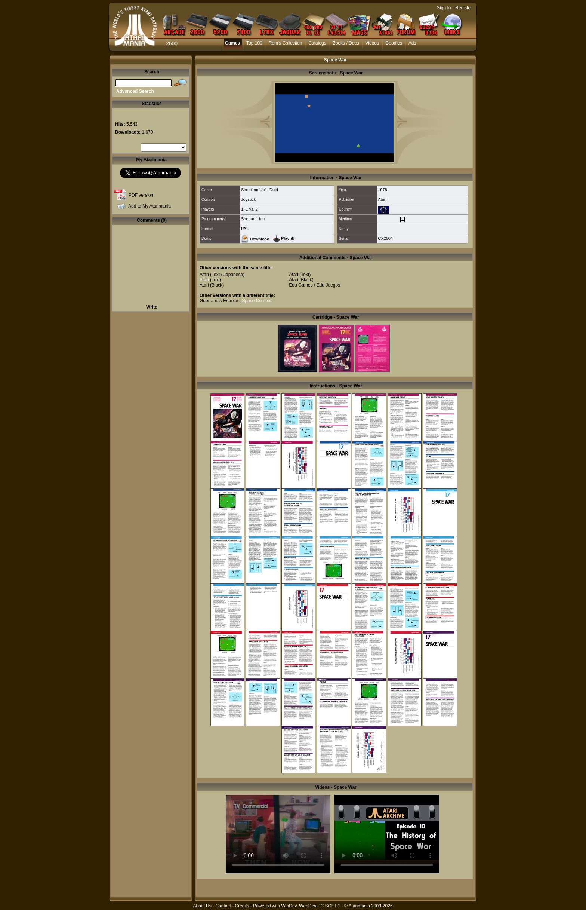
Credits (242, 906)
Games (232, 43)
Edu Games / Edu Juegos (314, 285)
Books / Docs (346, 43)
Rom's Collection (285, 43)
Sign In (444, 7)
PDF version (141, 195)
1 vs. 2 (251, 209)
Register (463, 7)
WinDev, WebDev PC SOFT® (310, 906)
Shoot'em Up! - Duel (259, 189)
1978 (382, 189)
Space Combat (256, 300)
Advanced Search (135, 91)
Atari (382, 199)
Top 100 (254, 43)
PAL (245, 228)
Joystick (248, 199)
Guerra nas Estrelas (220, 300)
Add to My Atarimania (149, 206)
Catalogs (317, 43)
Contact (223, 906)
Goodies (393, 43)
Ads (412, 43)
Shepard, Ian (253, 219)
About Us (202, 906)
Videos (372, 43)
